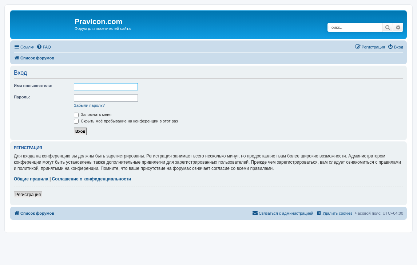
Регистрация (28, 194)
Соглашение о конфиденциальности (91, 179)
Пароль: (22, 97)
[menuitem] (43, 47)
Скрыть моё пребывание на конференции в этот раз (126, 121)
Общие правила (31, 179)
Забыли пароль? (89, 105)
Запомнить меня (92, 114)
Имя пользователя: (33, 85)
